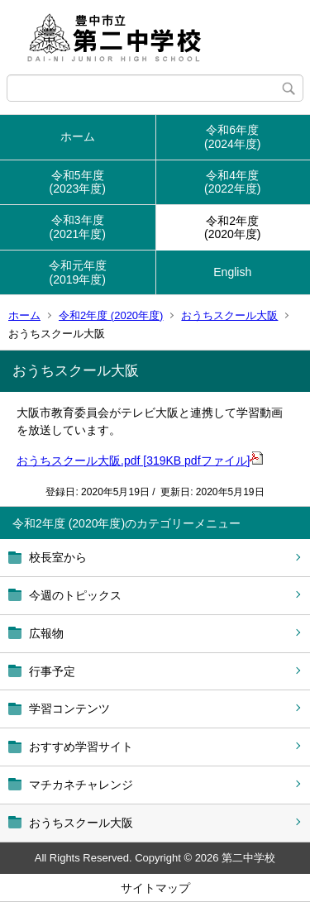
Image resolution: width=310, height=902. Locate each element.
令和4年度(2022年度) (232, 182)
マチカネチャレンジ (81, 784)
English (232, 272)
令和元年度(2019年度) (78, 272)
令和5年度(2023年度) (78, 182)
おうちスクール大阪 (229, 315)
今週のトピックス (75, 595)
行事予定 (52, 671)
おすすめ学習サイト (81, 746)
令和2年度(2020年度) (232, 227)
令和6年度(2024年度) (232, 136)
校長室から (58, 557)
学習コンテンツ (69, 708)
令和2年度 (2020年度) (111, 315)
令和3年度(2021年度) (78, 227)
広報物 (46, 633)
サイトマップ (155, 888)
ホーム (77, 136)
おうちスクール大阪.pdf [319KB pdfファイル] (140, 460)
